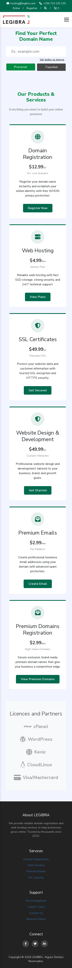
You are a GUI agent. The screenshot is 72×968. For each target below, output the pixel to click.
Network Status (36, 919)
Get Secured (38, 390)
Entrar (16, 8)
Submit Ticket (36, 907)
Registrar (31, 8)
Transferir (51, 67)
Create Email (37, 584)
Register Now (38, 208)
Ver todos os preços (52, 59)
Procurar (20, 67)
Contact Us (36, 913)
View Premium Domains (38, 679)
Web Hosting (36, 865)
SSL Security (36, 877)
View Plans (38, 297)
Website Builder (36, 871)
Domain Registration (36, 859)
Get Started (38, 490)
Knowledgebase (36, 901)
